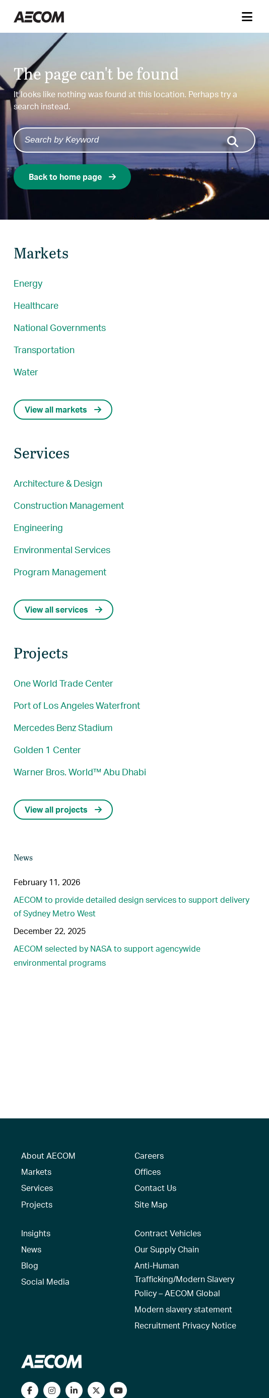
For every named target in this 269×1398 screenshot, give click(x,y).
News (31, 1249)
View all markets (63, 409)
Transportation (44, 349)
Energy (28, 283)
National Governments (60, 327)
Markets (36, 1171)
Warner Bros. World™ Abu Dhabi (80, 771)
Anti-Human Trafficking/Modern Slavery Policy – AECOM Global (184, 1279)
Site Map (151, 1204)
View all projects (63, 809)
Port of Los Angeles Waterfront (77, 705)
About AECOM (48, 1155)
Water (26, 371)
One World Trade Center (63, 683)
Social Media (45, 1281)
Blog (29, 1265)
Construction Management (69, 505)
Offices (147, 1171)
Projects (36, 1204)
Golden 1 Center (47, 749)
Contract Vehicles (167, 1233)
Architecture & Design (58, 483)
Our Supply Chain (166, 1249)
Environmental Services (62, 549)
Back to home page (72, 176)
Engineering (38, 527)
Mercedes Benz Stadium (63, 727)
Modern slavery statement (183, 1309)
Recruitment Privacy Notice (185, 1325)
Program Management (60, 571)
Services (37, 1187)
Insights (35, 1233)
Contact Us (155, 1187)
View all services (63, 609)
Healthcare (36, 305)
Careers (149, 1155)
